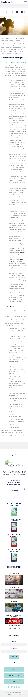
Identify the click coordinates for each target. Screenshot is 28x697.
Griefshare (21, 252)
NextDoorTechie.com (17, 692)
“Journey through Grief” (18, 158)
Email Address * (14, 648)
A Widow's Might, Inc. (12, 694)
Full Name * (14, 641)
